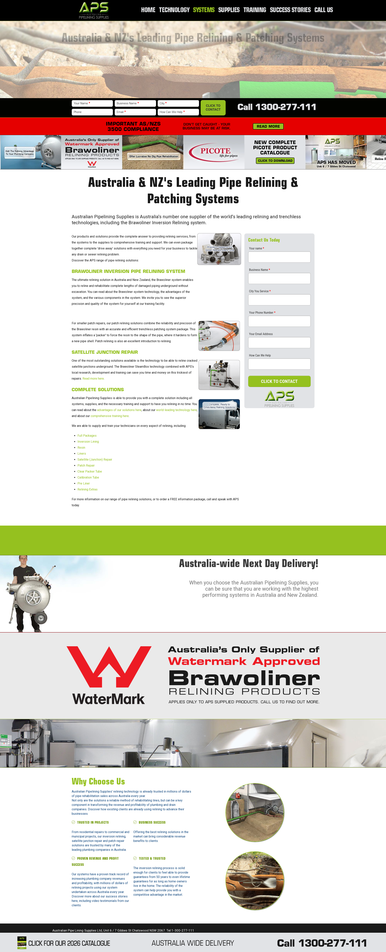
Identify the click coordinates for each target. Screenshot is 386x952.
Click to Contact (213, 107)
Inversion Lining (88, 441)
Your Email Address (261, 334)
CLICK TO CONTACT (279, 381)
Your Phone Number (262, 312)
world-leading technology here (176, 410)
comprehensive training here (110, 416)
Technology (174, 10)
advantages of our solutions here (119, 410)
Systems (203, 10)
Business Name (128, 103)
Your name (256, 248)
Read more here (93, 378)
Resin (81, 447)
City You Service (260, 291)
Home (148, 10)
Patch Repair (86, 465)
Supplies (228, 10)
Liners (81, 453)
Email (121, 112)
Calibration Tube (88, 477)
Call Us (323, 10)
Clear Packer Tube (89, 471)
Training (254, 10)
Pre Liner (83, 483)
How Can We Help (172, 112)
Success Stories (289, 10)
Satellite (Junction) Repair (94, 459)
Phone (78, 112)
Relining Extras (87, 489)
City (163, 103)
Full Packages (87, 435)
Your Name (82, 103)
